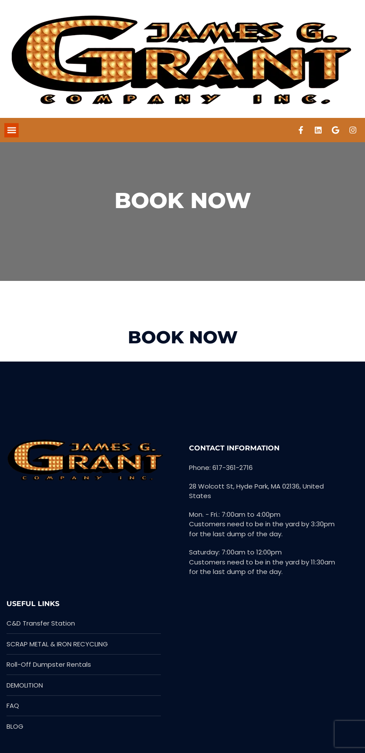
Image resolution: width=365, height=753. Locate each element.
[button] (11, 130)
